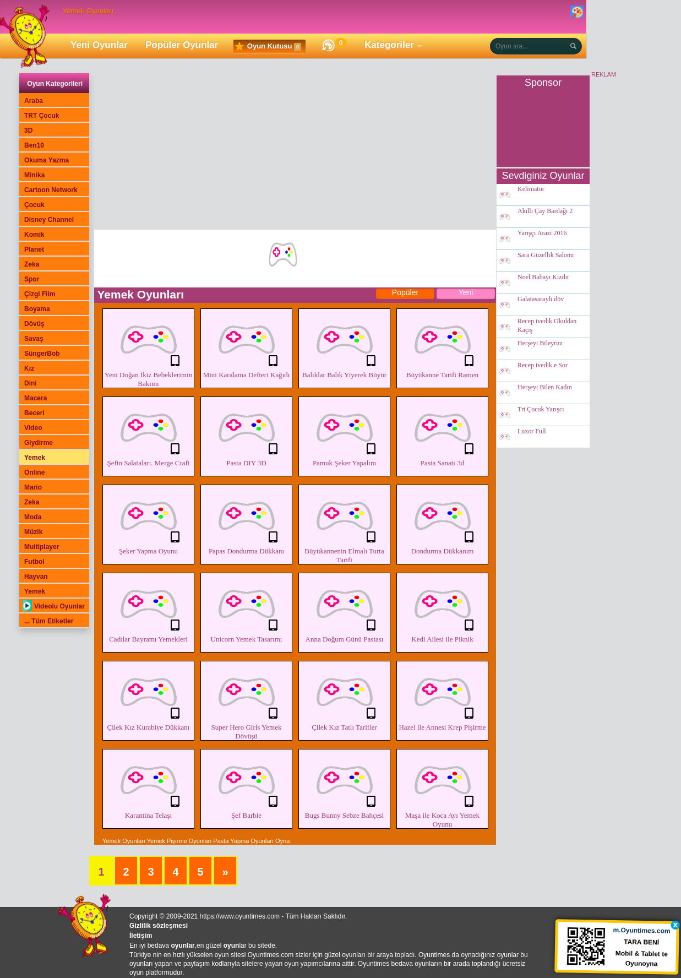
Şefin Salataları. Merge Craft (148, 433)
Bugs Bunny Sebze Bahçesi (344, 785)
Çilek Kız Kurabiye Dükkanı (148, 697)
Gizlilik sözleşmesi (158, 926)
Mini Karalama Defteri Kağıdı (246, 345)
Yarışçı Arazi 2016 (541, 233)
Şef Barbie (246, 785)
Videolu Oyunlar (54, 606)
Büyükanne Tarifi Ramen (442, 345)
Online (34, 472)
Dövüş (34, 324)
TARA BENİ (642, 941)
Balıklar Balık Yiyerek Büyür (344, 345)
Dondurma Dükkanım (442, 521)
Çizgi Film (40, 294)
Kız (29, 368)
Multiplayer (41, 547)
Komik (34, 234)
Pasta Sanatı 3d (442, 433)
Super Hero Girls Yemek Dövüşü (246, 701)
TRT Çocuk (41, 115)
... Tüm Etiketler (48, 621)
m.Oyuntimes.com (642, 929)
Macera (35, 398)
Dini (30, 383)
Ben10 (34, 145)
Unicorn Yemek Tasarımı (246, 609)
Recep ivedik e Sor (542, 366)
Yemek (34, 457)
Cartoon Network (51, 190)
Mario (33, 487)
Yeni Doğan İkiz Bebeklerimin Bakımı (148, 349)
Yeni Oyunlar (99, 45)
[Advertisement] (295, 152)
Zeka (31, 264)
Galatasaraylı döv (540, 299)
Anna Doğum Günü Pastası (344, 609)
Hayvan (36, 576)
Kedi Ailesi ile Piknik (442, 609)
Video (33, 428)
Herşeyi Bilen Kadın (544, 388)
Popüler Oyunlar (181, 45)
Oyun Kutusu (268, 47)
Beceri (34, 413)
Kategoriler (389, 45)
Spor (31, 279)
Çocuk (34, 205)
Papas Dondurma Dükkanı (246, 521)
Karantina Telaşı (148, 785)
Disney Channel (49, 220)
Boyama (37, 309)
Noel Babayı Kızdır (543, 277)
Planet (34, 249)
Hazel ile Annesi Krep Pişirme (442, 697)
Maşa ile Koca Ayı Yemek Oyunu (442, 789)
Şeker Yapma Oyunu (148, 521)
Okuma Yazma (46, 160)
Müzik (33, 532)
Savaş (33, 339)
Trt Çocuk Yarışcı (540, 410)
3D (28, 130)
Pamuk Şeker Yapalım (344, 433)
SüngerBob (42, 353)
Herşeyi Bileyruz (540, 343)
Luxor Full (531, 432)
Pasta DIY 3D (246, 433)
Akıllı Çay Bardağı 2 (545, 211)
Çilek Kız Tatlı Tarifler (344, 697)
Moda (32, 517)
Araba (33, 101)
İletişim (140, 935)
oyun (231, 945)
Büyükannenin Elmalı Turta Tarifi (344, 525)
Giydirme (38, 443)
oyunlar (182, 945)
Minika (34, 175)
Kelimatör (530, 189)
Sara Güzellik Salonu (545, 255)
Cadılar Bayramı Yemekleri (148, 609)
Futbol (34, 562)
